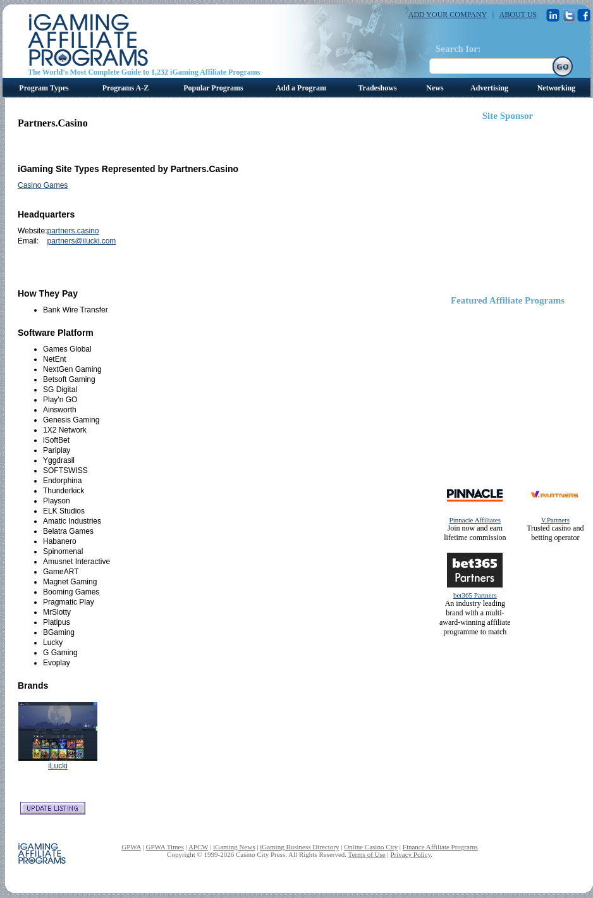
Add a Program (301, 87)
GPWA (131, 847)
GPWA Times (165, 847)
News (434, 87)
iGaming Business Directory (299, 847)
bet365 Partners (475, 595)
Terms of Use (367, 854)
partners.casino (73, 230)
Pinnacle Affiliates (475, 520)
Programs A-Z (125, 87)
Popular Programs (213, 87)
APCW (198, 847)
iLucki (58, 765)
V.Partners (555, 520)
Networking (556, 87)
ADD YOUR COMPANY (447, 14)
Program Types (43, 87)
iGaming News (234, 847)
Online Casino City (371, 847)
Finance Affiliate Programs (440, 847)
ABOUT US (518, 14)
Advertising (489, 87)
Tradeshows (377, 87)
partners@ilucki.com (81, 241)
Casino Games (43, 185)
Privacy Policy (410, 854)
